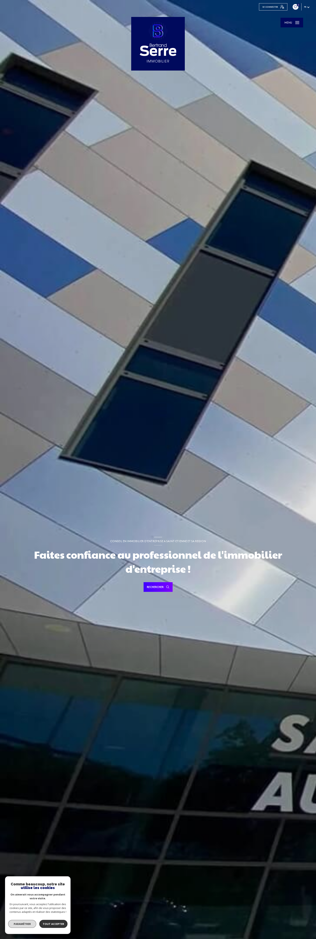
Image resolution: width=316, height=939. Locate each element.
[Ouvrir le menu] (292, 22)
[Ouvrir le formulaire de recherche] (158, 587)
